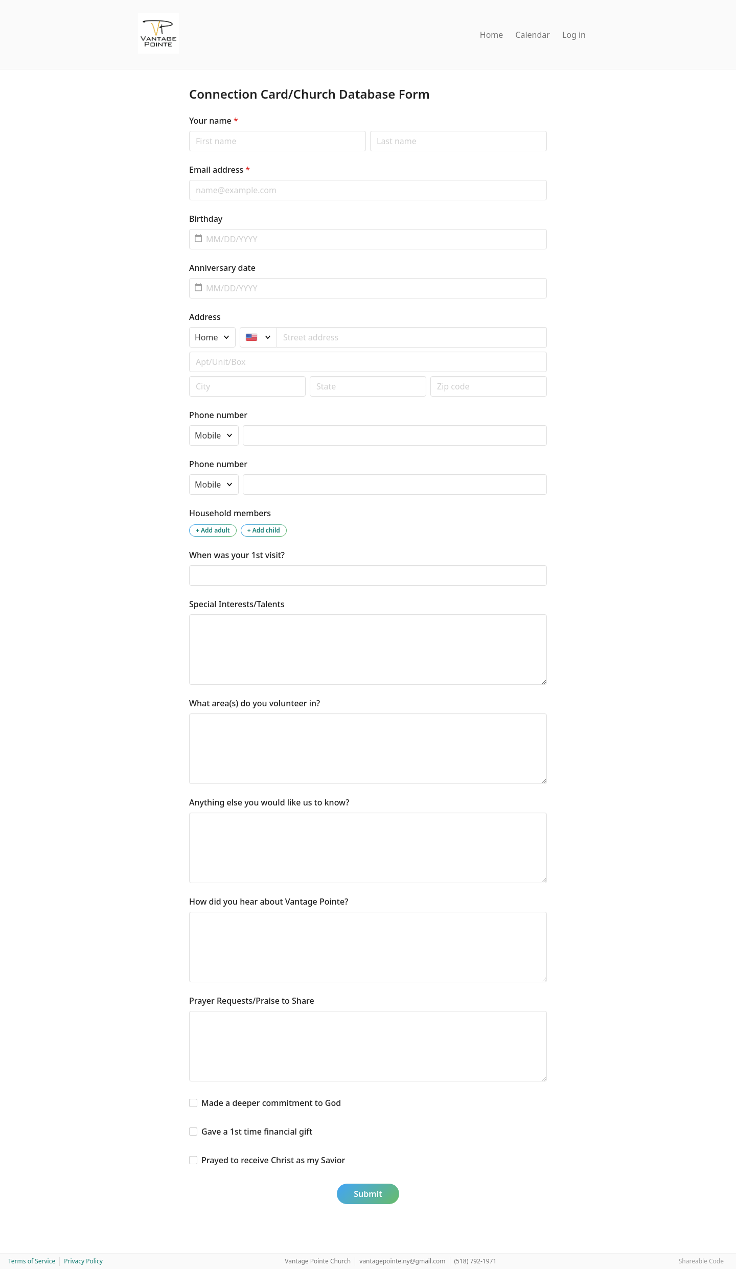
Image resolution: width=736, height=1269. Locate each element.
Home (491, 34)
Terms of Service (31, 1261)
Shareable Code (701, 1261)
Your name (213, 120)
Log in (574, 34)
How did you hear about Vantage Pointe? (268, 901)
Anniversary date (222, 267)
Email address (219, 169)
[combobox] (412, 337)
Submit (368, 1193)
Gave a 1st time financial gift (256, 1131)
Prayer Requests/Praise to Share (251, 1000)
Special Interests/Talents (237, 604)
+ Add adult (213, 530)
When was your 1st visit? (237, 555)
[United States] (258, 337)
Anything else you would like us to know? (269, 802)
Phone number (218, 415)
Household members (230, 513)
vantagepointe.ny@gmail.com (402, 1261)
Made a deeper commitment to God (271, 1103)
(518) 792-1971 (475, 1261)
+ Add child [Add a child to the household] (263, 530)
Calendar (532, 34)
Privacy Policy (83, 1261)
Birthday (205, 218)
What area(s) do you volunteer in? (254, 703)
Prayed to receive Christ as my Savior (273, 1160)
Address (205, 316)
